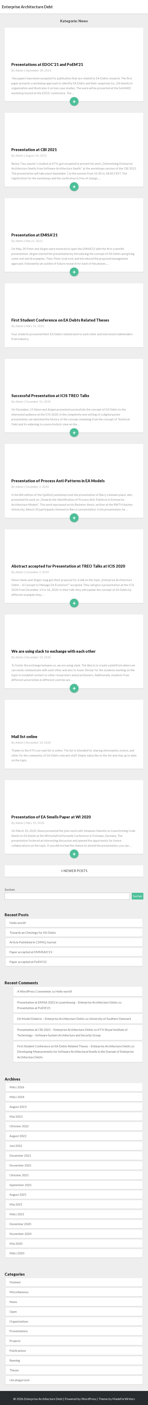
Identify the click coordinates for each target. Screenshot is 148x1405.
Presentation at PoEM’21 (33, 1008)
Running (14, 1360)
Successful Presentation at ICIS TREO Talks (50, 395)
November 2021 (20, 1165)
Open (13, 1311)
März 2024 (16, 1097)
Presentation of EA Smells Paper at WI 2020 (51, 817)
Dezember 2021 (20, 1155)
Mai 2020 (15, 1243)
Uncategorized (19, 1380)
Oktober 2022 (19, 1126)
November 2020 (20, 1233)
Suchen (10, 889)
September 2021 (20, 1185)
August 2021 (17, 1194)
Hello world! (17, 922)
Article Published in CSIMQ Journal (32, 942)
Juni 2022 (15, 1145)
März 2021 (16, 1214)
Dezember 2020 (20, 1224)
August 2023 (17, 1106)
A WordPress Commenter (34, 991)
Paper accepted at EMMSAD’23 (30, 952)
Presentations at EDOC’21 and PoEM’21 (47, 64)
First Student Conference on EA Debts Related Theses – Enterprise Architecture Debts (74, 1046)
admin (19, 70)
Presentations (18, 1331)
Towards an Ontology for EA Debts (32, 932)
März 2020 (16, 1253)
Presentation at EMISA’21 (34, 235)
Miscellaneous (19, 1292)
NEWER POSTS (74, 871)
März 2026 (16, 1087)
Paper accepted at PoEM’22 (28, 962)
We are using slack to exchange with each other (53, 651)
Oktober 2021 (19, 1175)
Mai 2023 (15, 1116)
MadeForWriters (123, 1399)
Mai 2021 (15, 1204)
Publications (17, 1350)
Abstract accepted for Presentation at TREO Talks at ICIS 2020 (68, 566)
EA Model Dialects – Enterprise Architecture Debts (51, 1018)
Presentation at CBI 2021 (34, 149)
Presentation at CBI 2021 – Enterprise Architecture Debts (55, 1029)
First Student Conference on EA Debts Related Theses (60, 320)
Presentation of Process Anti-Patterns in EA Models (58, 480)
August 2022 (17, 1136)
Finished (14, 1282)
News (13, 1302)
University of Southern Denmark (110, 1018)
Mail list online (24, 736)
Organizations (18, 1321)
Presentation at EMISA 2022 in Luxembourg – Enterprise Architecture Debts (67, 1002)
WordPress (88, 1399)
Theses (14, 1370)
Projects (15, 1341)
